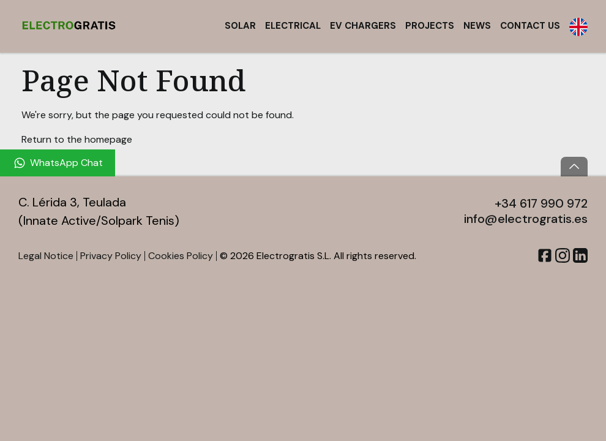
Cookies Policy (180, 255)
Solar (240, 26)
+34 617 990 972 (541, 203)
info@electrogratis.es (526, 219)
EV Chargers (363, 26)
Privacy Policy (110, 255)
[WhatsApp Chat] (57, 162)
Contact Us (530, 26)
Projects (429, 26)
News (477, 26)
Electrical (293, 26)
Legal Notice (45, 255)
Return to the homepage (76, 139)
